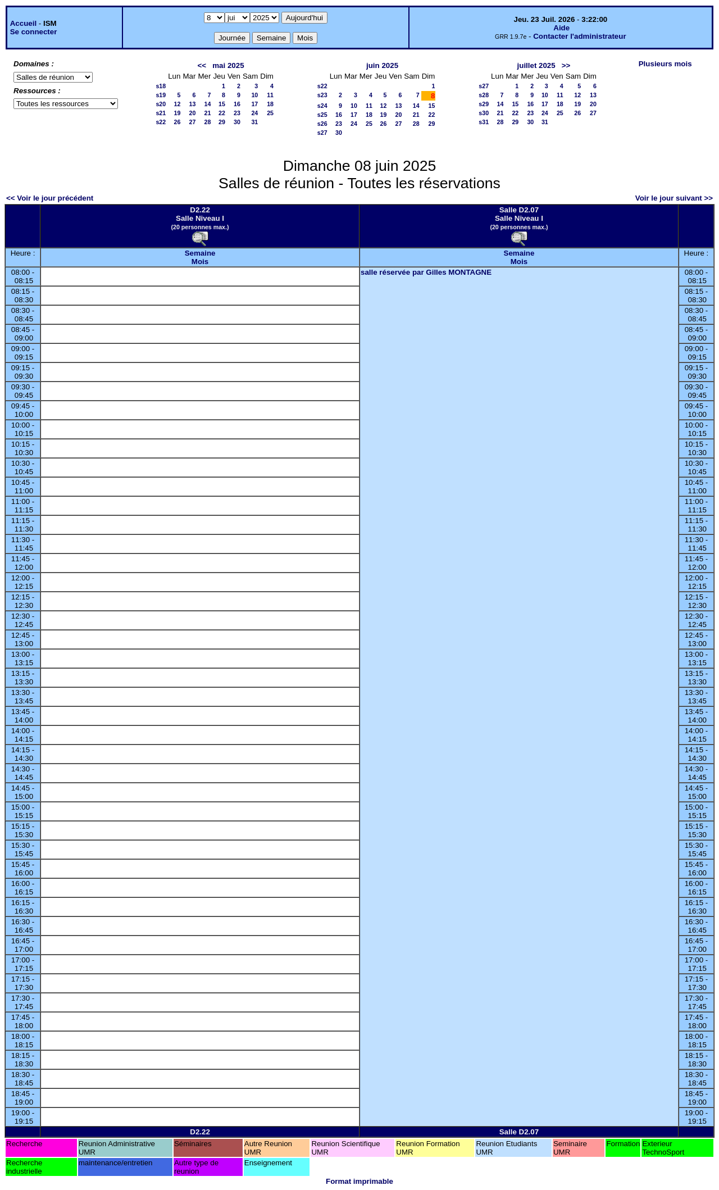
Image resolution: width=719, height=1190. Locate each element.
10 (254, 95)
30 (237, 122)
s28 (484, 95)
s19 (161, 95)
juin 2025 (382, 65)
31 (254, 122)
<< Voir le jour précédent (49, 198)
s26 (322, 123)
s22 (161, 122)
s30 (484, 113)
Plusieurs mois (665, 64)
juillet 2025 (536, 65)
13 (192, 104)
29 (222, 122)
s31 (484, 122)
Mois (200, 261)
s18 (161, 86)
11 (270, 95)
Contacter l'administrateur (579, 36)
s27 (322, 132)
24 (254, 113)
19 (177, 113)
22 (222, 113)
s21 (161, 113)
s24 (322, 105)
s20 (161, 104)
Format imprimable (359, 1181)
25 (270, 113)
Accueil (23, 23)
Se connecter (33, 32)
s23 (322, 95)
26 (177, 122)
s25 (322, 114)
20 (192, 113)
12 (177, 104)
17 (254, 104)
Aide (561, 28)
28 (207, 122)
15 (222, 104)
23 (237, 113)
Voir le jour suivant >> (674, 198)
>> (566, 65)
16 (237, 104)
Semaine (200, 253)
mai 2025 (228, 65)
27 (192, 122)
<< (202, 65)
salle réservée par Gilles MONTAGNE (426, 272)
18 (270, 104)
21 (207, 113)
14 (207, 104)
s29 (484, 104)
